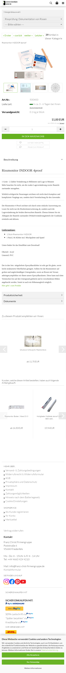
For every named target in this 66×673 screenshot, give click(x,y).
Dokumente (10, 301)
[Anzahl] (33, 129)
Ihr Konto (10, 515)
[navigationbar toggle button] (63, 3)
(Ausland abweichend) (36, 108)
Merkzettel (11, 519)
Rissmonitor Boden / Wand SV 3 (16, 416)
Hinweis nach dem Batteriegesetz (22, 497)
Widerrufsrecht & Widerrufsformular (24, 474)
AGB (7, 478)
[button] (5, 129)
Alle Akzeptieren (33, 655)
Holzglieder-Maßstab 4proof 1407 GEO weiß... (49, 417)
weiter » (28, 35)
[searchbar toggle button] (51, 3)
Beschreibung (11, 159)
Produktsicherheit (13, 295)
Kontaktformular (12, 569)
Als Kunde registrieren (17, 512)
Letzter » (39, 35)
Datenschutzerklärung (49, 650)
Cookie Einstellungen (16, 501)
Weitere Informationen (33, 668)
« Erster (7, 35)
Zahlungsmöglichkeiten (17, 493)
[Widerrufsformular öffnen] (13, 530)
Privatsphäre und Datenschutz (21, 482)
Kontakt (9, 489)
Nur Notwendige (33, 662)
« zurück (17, 35)
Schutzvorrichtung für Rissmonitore (33, 350)
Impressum (11, 485)
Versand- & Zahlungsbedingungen (23, 470)
